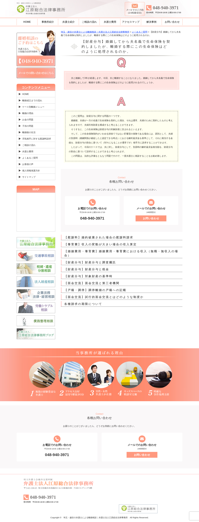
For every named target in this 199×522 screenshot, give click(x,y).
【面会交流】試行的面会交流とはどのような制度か (104, 297)
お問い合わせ (172, 22)
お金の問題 (27, 119)
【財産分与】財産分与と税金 (86, 269)
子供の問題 (27, 126)
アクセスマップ (130, 22)
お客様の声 (27, 164)
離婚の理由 (27, 113)
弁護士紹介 (68, 22)
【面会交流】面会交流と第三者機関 (92, 283)
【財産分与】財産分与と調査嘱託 (90, 262)
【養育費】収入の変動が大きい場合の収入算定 (100, 244)
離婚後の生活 (29, 132)
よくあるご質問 (30, 158)
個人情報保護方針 (31, 170)
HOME (27, 22)
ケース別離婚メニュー (33, 107)
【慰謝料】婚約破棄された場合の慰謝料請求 (98, 237)
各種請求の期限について (83, 303)
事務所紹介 (48, 22)
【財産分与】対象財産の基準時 (88, 276)
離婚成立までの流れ (32, 100)
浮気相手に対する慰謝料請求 (36, 139)
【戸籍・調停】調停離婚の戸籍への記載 (95, 290)
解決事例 (151, 22)
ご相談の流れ (89, 22)
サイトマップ (29, 177)
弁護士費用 (110, 22)
